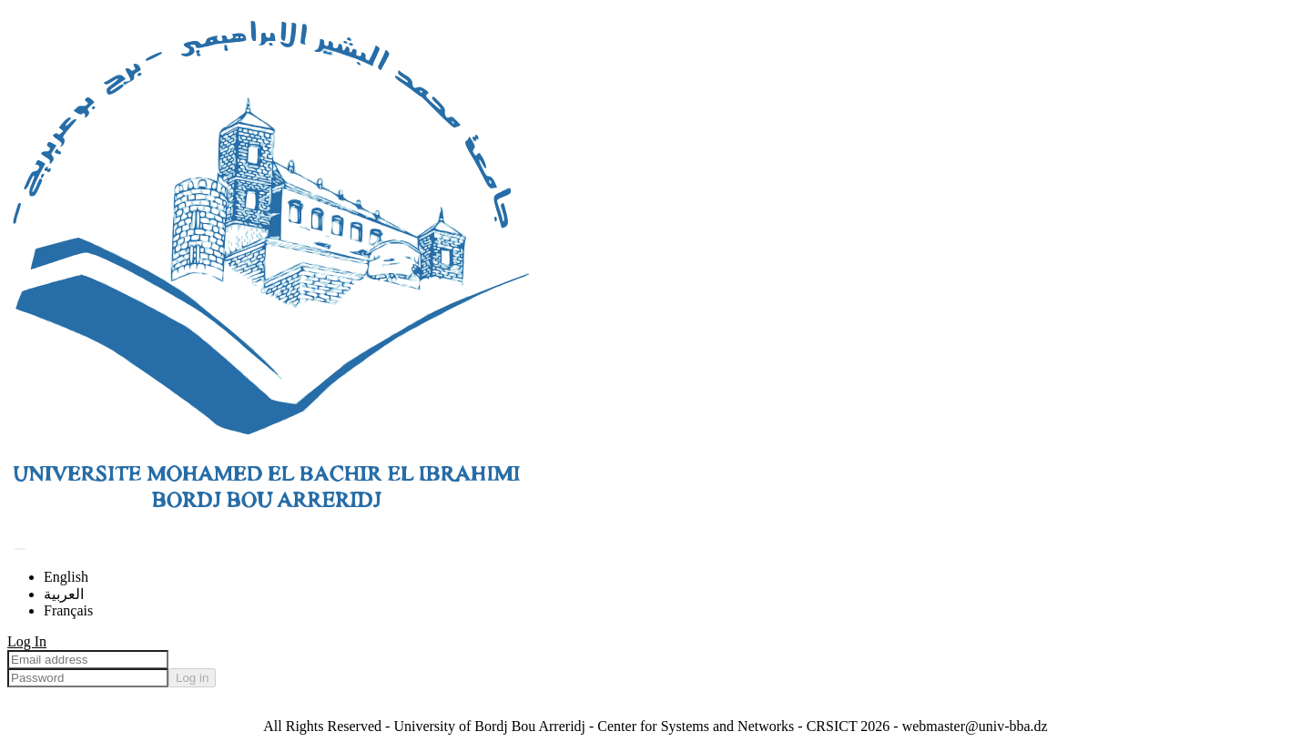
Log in (192, 678)
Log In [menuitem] (26, 641)
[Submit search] (20, 549)
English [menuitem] (66, 576)
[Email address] (87, 659)
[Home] (269, 526)
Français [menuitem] (68, 610)
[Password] (87, 677)
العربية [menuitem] (64, 594)
